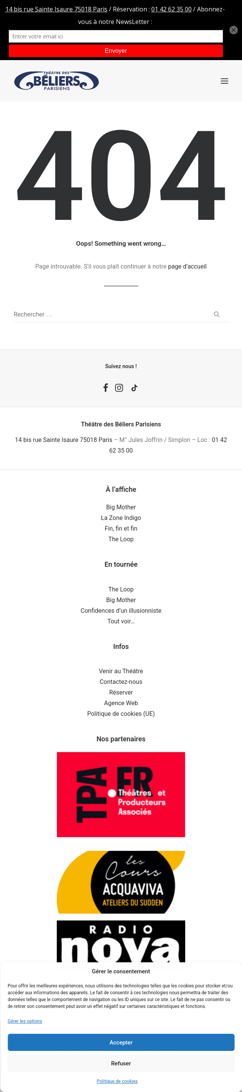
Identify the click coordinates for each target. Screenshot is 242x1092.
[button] (224, 81)
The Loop (121, 539)
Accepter (120, 1042)
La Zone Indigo (121, 517)
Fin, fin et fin (121, 528)
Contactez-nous (121, 681)
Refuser (121, 1063)
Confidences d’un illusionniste (121, 610)
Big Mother (121, 507)
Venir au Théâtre (121, 671)
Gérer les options (25, 1021)
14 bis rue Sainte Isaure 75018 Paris (63, 439)
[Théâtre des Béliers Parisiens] (56, 80)
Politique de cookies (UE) (121, 713)
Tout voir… (121, 621)
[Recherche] (121, 314)
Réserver (121, 692)
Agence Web (121, 703)
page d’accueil (187, 266)
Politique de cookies (117, 1081)
